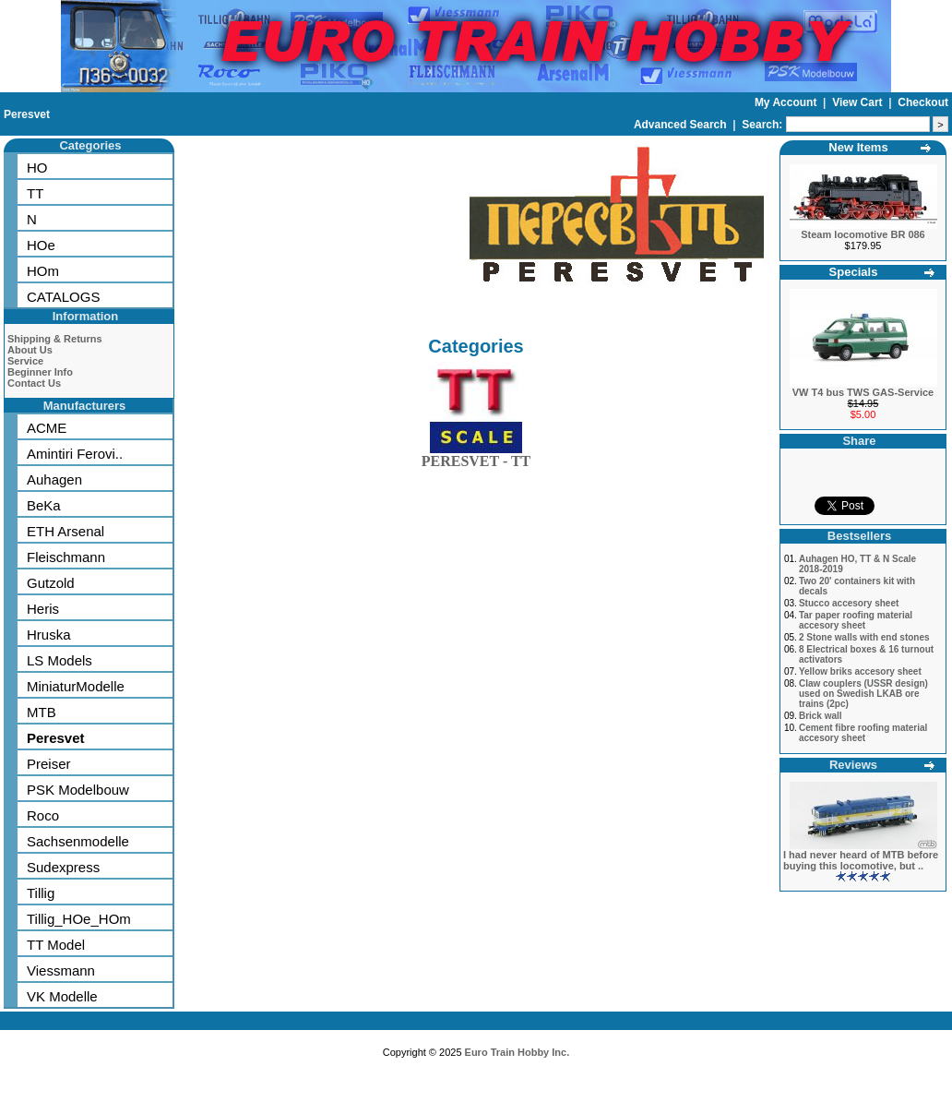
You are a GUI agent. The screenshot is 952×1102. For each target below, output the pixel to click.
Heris (43, 609)
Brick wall (820, 716)
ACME (46, 428)
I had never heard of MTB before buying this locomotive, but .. (860, 860)
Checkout (923, 102)
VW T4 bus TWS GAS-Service (863, 392)
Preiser (49, 764)
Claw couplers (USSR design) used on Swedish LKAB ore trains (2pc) (863, 693)
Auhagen (54, 479)
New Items (857, 147)
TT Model (56, 944)
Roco (43, 815)
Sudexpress (63, 867)
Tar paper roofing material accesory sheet (855, 620)
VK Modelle (62, 996)
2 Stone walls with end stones (864, 637)
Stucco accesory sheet (848, 603)
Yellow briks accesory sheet (860, 671)
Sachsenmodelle (78, 841)
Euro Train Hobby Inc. (517, 1052)
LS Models (59, 660)
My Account (787, 102)
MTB (41, 712)
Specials (853, 272)
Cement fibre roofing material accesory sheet (863, 733)
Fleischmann (66, 557)
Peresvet (27, 114)
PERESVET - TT (476, 457)
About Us (30, 349)
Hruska (49, 634)
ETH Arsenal (65, 531)
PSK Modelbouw (78, 789)
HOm (43, 271)
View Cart (859, 102)
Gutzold (51, 583)
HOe (41, 245)
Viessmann (61, 970)
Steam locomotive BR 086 (863, 234)
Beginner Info (40, 371)
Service (25, 360)
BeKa (44, 505)
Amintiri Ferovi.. (75, 453)
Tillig (40, 893)
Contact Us (34, 383)
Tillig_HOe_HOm (79, 919)
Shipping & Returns (54, 338)
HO (37, 167)
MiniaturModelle (76, 686)
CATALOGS (63, 297)
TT (35, 193)
